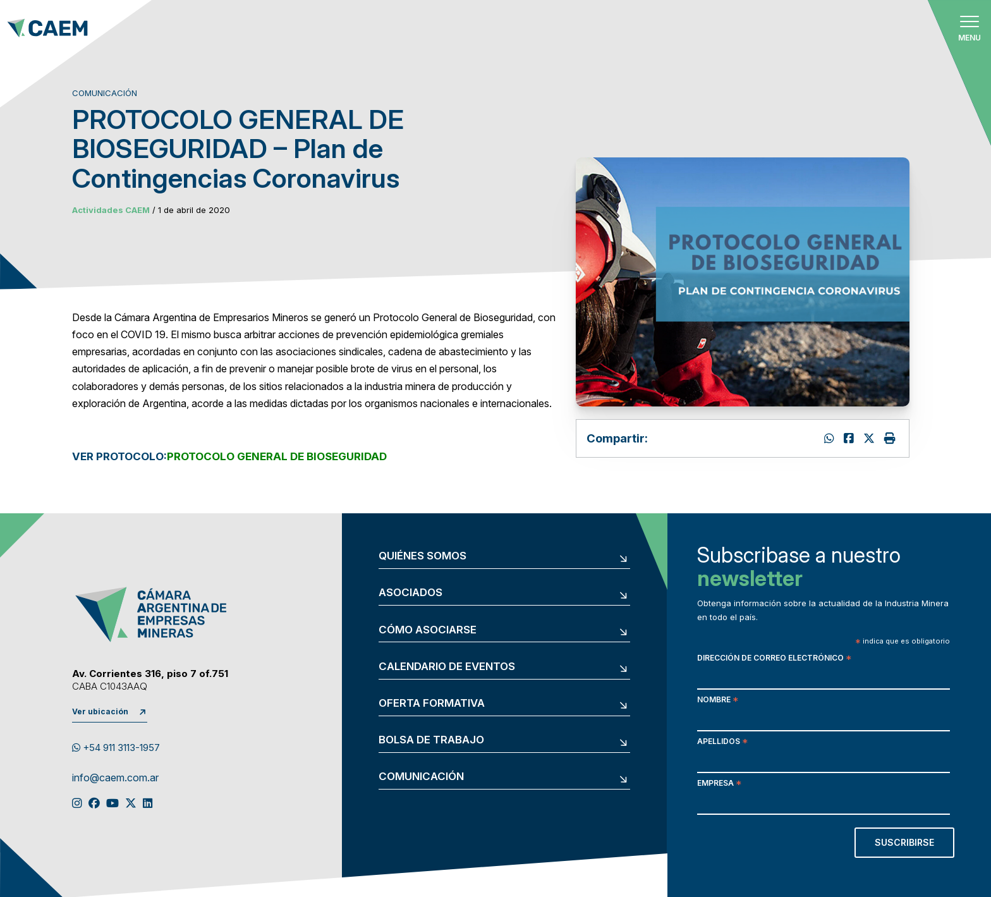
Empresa (719, 784)
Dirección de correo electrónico (774, 659)
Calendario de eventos (447, 667)
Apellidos (722, 742)
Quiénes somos (422, 556)
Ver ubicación (100, 711)
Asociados (410, 593)
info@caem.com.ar (115, 778)
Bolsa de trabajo (431, 740)
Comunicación (421, 777)
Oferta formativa (432, 703)
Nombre (717, 701)
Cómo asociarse (428, 630)
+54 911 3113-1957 (116, 747)
